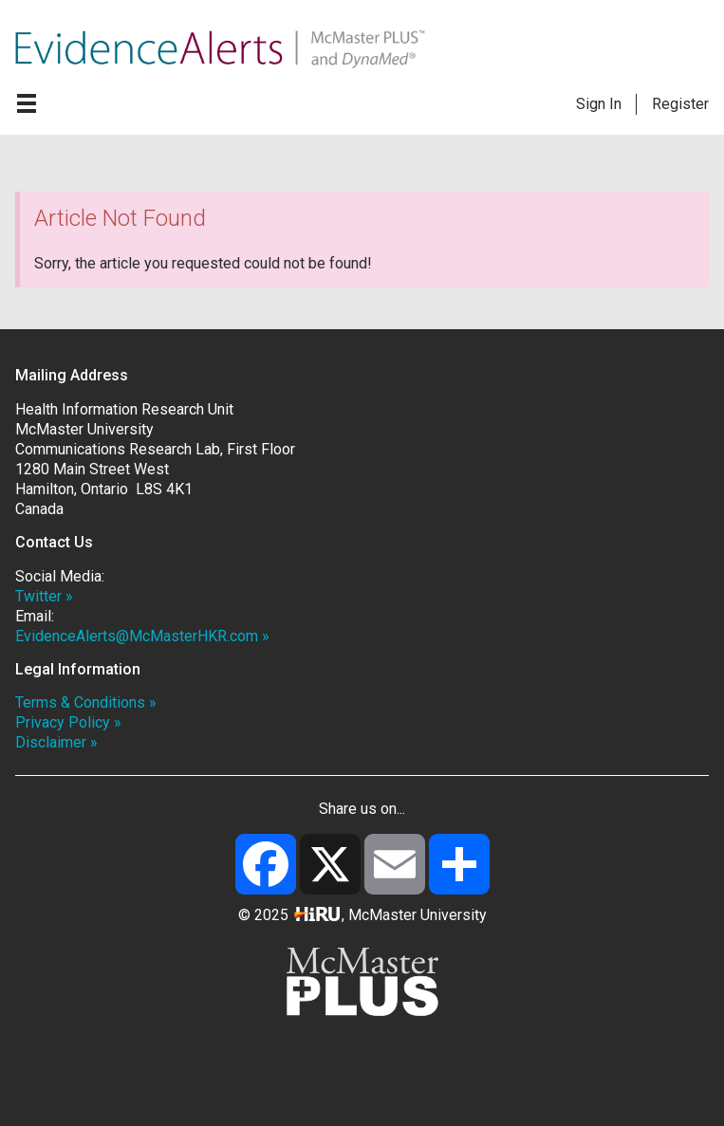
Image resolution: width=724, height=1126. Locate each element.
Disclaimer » (56, 742)
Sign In (599, 104)
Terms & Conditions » (86, 702)
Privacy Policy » (68, 722)
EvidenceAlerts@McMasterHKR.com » (142, 636)
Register (680, 104)
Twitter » (44, 596)
